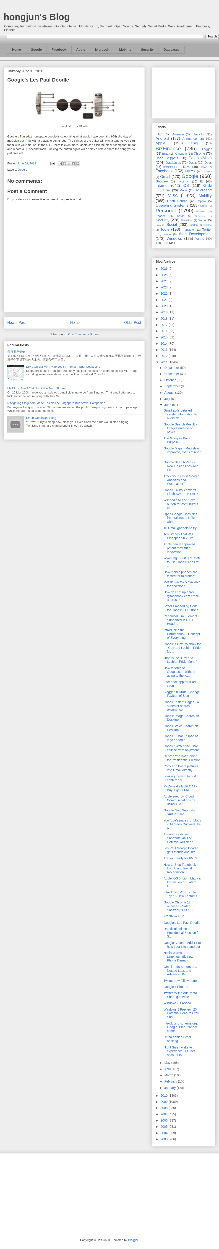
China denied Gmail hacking (178, 1039)
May (167, 1062)
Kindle (207, 185)
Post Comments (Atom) (83, 334)
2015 (165, 337)
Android (162, 138)
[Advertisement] (184, 92)
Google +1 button (176, 987)
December (172, 368)
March (169, 1075)
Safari (181, 216)
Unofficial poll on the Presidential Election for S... (182, 932)
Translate (188, 229)
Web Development (195, 234)
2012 (165, 356)
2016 (165, 331)
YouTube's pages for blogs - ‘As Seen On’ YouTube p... (182, 824)
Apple (80, 49)
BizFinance (168, 148)
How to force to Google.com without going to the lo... (179, 672)
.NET (159, 134)
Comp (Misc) (200, 158)
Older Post (132, 323)
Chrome (199, 153)
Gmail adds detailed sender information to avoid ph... (180, 414)
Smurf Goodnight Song (41, 418)
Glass (208, 171)
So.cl (158, 225)
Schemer (200, 216)
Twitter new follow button (181, 980)
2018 (165, 318)
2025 (165, 275)
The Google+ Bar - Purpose (177, 440)
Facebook (59, 49)
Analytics (199, 134)
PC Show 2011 (174, 916)
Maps (183, 190)
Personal (166, 211)
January (170, 1088)
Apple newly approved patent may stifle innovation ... (179, 548)
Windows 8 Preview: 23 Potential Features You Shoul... (181, 1013)
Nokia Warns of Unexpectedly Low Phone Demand (178, 956)
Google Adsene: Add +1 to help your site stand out (182, 944)
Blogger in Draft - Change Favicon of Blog (182, 694)
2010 (165, 1095)
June (168, 405)
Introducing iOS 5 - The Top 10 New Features (180, 894)
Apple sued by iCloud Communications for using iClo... (180, 800)
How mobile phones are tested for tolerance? (180, 574)
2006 (165, 1120)
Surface (207, 225)
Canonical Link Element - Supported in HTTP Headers (181, 620)
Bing (194, 143)
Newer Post (16, 323)
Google (36, 49)
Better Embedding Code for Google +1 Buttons (181, 608)
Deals (193, 162)
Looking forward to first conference (180, 778)
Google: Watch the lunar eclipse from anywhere (181, 748)
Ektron (203, 167)
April (168, 1069)
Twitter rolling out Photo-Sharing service (181, 995)
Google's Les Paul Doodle (182, 922)
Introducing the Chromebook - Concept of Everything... (182, 634)
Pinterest (201, 211)
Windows (174, 238)
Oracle (204, 205)
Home (16, 49)
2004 (165, 1133)
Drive (187, 167)
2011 (165, 362)
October (170, 380)
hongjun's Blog (37, 17)
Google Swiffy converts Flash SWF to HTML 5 (181, 492)
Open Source (177, 201)
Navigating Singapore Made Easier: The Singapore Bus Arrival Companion (56, 403)
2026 (165, 268)
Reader (160, 216)
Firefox (190, 171)
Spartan (193, 225)
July (167, 399)
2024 (165, 281)
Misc (172, 195)
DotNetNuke (170, 167)
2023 (165, 287)
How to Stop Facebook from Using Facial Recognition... (180, 868)
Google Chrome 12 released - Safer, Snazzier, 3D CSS (178, 906)
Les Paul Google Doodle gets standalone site (181, 850)
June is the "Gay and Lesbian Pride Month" (180, 660)
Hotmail (184, 181)
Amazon (178, 134)
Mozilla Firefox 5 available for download (182, 584)
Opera (202, 201)
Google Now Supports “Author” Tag (179, 812)
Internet (162, 185)
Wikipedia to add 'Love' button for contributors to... (181, 504)
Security (147, 49)
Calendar (181, 153)
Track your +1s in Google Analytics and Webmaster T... (181, 480)
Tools (164, 229)
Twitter (207, 229)
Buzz (165, 153)
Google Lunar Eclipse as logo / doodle (181, 738)
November (172, 374)
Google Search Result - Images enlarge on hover (180, 428)
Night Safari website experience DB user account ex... (179, 1051)
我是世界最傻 (16, 352)
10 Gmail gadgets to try (180, 528)
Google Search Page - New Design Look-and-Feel (181, 466)
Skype (202, 220)
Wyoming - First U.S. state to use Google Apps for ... (182, 562)
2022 (165, 293)
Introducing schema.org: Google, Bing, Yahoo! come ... (181, 1027)
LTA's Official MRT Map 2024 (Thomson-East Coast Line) (63, 366)
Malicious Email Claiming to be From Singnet (36, 388)
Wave (167, 234)
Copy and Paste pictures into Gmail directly (181, 768)
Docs (208, 162)
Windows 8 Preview (177, 1003)
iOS (185, 185)
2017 (165, 325)
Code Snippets (167, 158)
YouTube (162, 243)
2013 (165, 349)
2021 (165, 300)
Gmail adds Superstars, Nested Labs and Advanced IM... (180, 970)
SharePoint (186, 220)
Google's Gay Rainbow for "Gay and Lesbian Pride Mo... (182, 648)
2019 (165, 312)
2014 (165, 343)
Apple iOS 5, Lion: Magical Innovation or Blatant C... (182, 882)
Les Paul (25, 140)
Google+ (162, 181)
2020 (165, 306)
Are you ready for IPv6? (180, 858)
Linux (166, 190)
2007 (165, 1114)
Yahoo (199, 238)
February (171, 1081)
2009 (165, 1102)
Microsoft (102, 49)
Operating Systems (172, 205)
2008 (165, 1108)
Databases (172, 49)
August (169, 392)
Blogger (206, 149)
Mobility (125, 49)
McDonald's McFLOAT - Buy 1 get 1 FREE (180, 788)
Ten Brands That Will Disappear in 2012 (178, 536)
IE (201, 181)
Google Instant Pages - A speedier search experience (181, 706)
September (172, 386)
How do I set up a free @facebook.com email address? (181, 596)
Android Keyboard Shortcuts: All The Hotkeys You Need (178, 838)
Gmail (165, 176)
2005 (165, 1126)
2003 (165, 1139)
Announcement (193, 138)
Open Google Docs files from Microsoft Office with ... (180, 518)
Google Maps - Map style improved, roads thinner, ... (182, 452)
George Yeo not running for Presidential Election (182, 758)
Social (172, 224)
